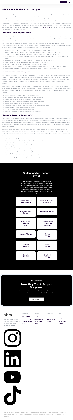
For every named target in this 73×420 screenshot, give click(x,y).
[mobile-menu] (69, 2)
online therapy (46, 27)
